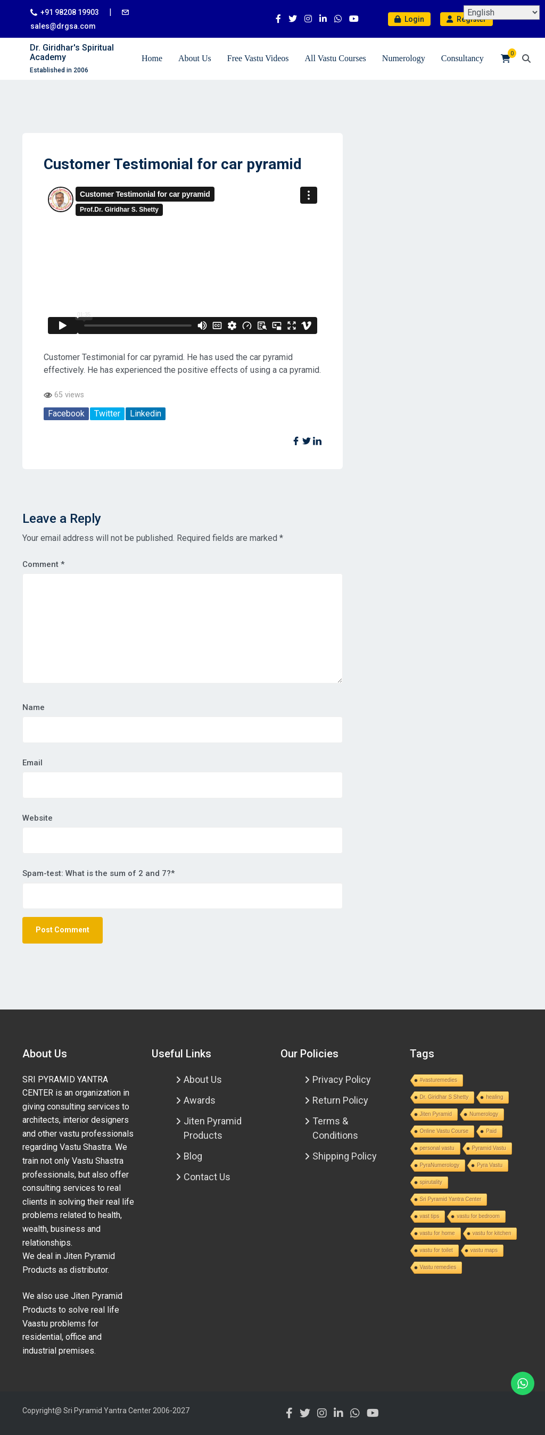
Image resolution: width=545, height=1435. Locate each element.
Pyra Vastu (489, 1165)
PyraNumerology (439, 1165)
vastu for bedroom (478, 1216)
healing (494, 1097)
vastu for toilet (436, 1250)
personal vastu (437, 1148)
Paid (491, 1131)
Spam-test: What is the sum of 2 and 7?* (98, 873)
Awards (200, 1100)
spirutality (431, 1182)
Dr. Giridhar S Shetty (444, 1097)
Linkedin (145, 413)
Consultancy (462, 58)
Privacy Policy (341, 1079)
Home (152, 58)
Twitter (107, 413)
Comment (43, 564)
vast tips (430, 1216)
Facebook (66, 413)
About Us (194, 58)
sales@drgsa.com (63, 26)
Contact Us (207, 1176)
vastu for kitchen (492, 1233)
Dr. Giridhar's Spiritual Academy (72, 52)
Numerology (403, 58)
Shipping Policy (344, 1156)
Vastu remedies (438, 1267)
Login (409, 19)
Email (32, 762)
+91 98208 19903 (69, 12)
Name (33, 707)
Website (37, 818)
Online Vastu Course (444, 1131)
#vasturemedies (439, 1080)
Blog (193, 1156)
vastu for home (437, 1233)
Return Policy (340, 1100)
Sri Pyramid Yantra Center (451, 1199)
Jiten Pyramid (436, 1114)
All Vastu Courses (335, 58)
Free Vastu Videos (258, 58)
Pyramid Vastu (489, 1148)
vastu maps (484, 1250)
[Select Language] (502, 12)
